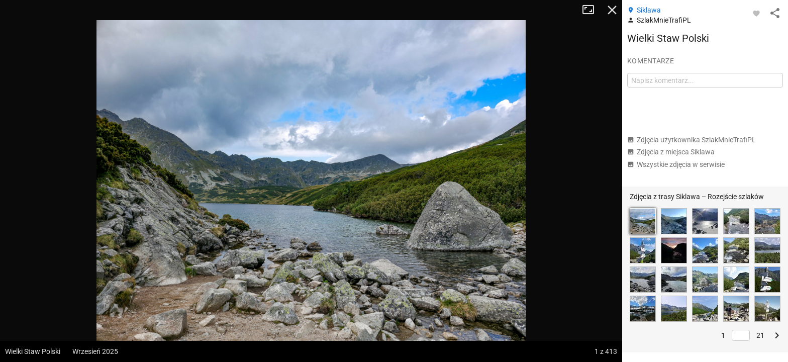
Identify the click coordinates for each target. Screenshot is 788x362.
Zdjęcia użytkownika (691, 140)
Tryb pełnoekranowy (592, 10)
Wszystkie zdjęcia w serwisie (676, 164)
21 (760, 335)
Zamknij (612, 10)
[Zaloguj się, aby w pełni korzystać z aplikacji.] (756, 13)
